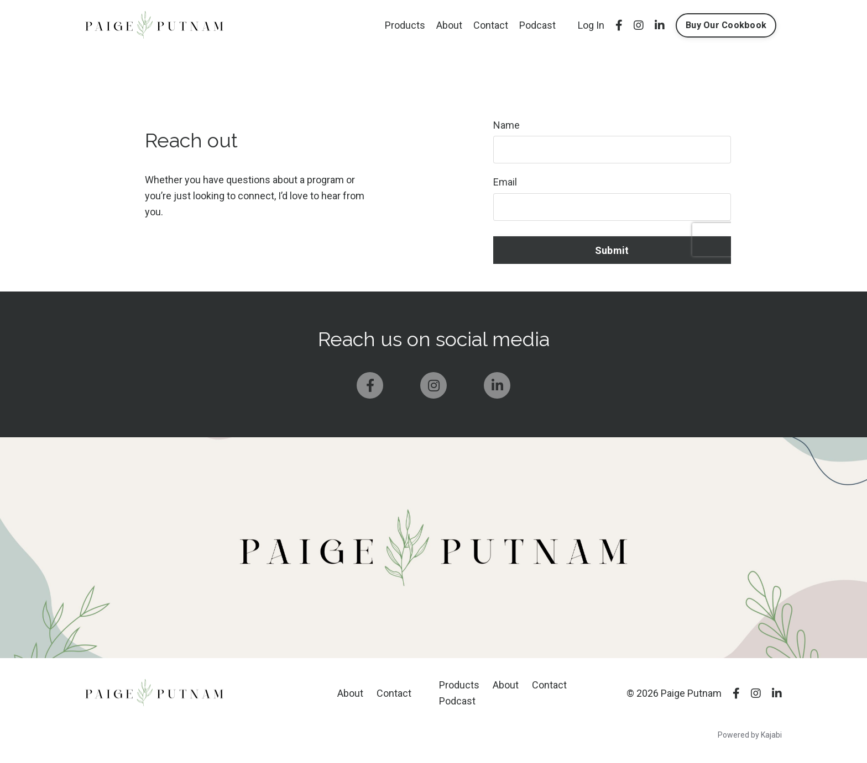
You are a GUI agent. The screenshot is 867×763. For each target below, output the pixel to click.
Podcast (537, 25)
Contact (490, 25)
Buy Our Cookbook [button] (726, 25)
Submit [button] (612, 250)
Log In (591, 25)
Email (505, 182)
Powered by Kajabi (750, 734)
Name (506, 125)
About (449, 25)
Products (405, 25)
